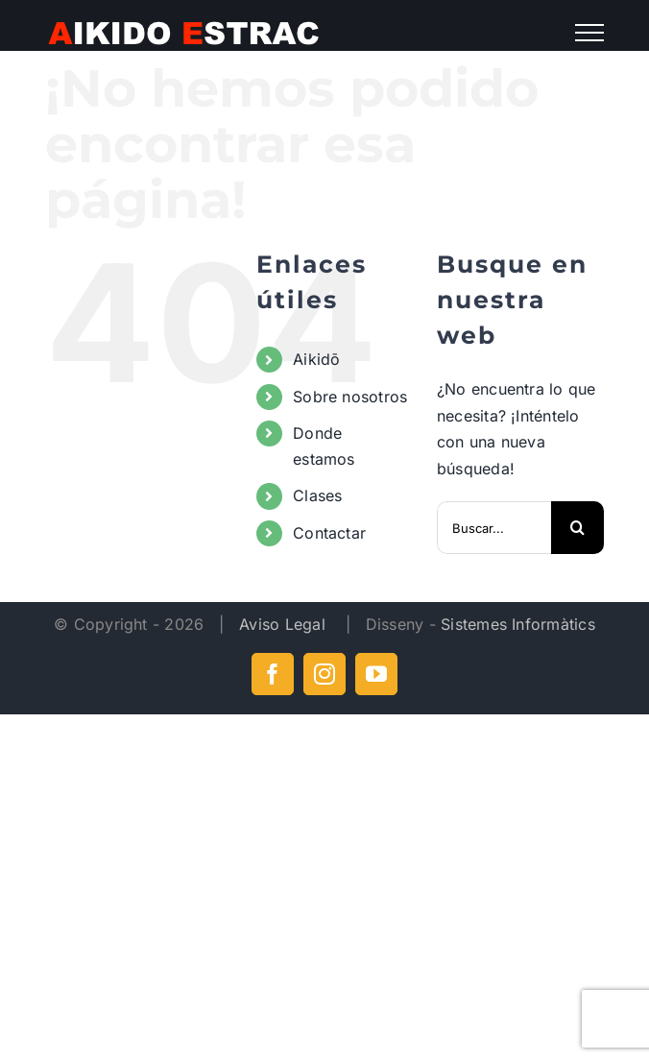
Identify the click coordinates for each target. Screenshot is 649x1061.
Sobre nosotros (350, 396)
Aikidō (316, 359)
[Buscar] (577, 527)
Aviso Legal (284, 624)
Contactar (329, 533)
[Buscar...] (494, 527)
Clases (317, 495)
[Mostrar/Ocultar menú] (589, 32)
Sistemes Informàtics (518, 624)
